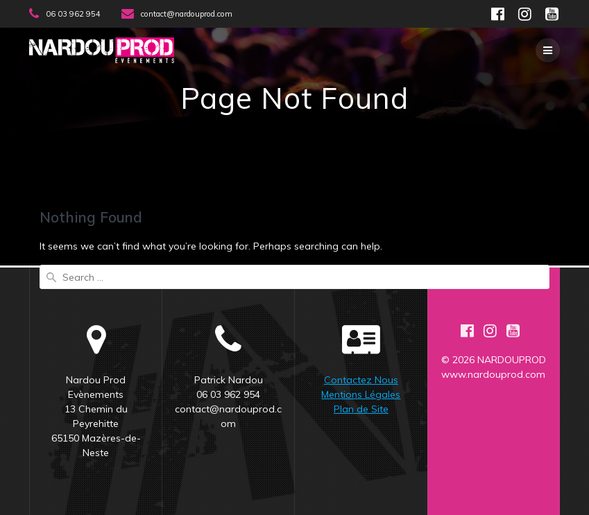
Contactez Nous (361, 380)
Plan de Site (361, 409)
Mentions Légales (360, 394)
